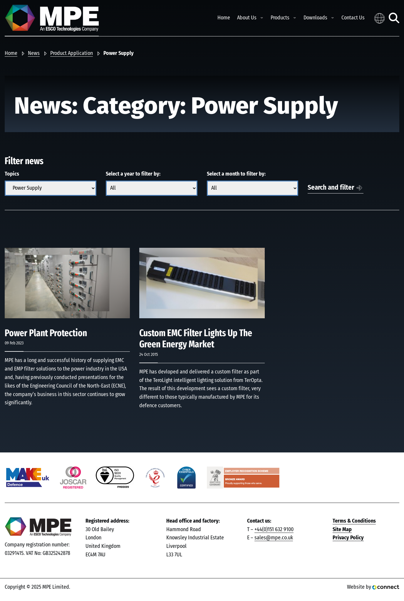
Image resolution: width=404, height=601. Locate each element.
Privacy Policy (348, 538)
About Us (247, 18)
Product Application (71, 53)
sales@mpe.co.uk (273, 538)
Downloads (315, 18)
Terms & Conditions (354, 521)
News (34, 53)
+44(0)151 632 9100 (274, 529)
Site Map (342, 529)
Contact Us (353, 18)
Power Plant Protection (46, 333)
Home (223, 18)
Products (280, 18)
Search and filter (331, 187)
